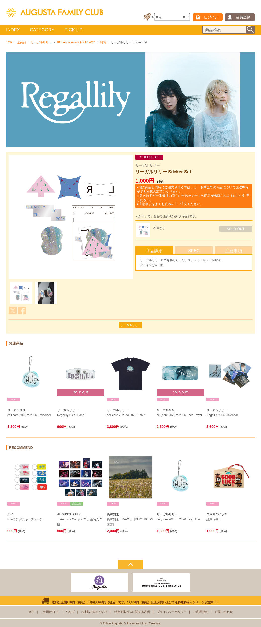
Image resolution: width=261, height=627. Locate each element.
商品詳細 (154, 250)
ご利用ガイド (50, 612)
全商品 (21, 42)
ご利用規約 (200, 612)
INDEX (13, 29)
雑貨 (103, 42)
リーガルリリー (41, 42)
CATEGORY (42, 29)
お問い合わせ (224, 612)
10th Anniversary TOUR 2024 (75, 42)
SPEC (194, 250)
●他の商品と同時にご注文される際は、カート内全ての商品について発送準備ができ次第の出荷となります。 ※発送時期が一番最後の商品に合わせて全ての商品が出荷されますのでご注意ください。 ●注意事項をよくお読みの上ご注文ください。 (193, 195)
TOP (9, 42)
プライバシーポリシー (172, 612)
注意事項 (233, 250)
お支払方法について (94, 612)
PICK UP (73, 29)
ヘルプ (70, 612)
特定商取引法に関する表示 (132, 612)
